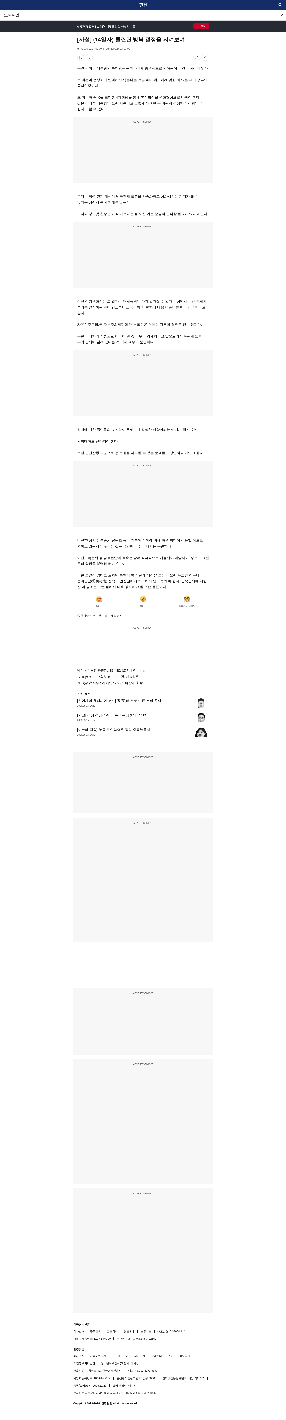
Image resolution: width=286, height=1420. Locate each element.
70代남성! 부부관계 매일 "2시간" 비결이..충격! (110, 683)
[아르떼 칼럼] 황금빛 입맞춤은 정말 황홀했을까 (113, 730)
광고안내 (129, 1331)
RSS (170, 1355)
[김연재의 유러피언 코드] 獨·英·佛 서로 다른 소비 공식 (119, 701)
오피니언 (11, 15)
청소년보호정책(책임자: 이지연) (120, 1363)
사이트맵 (139, 1355)
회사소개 (78, 1331)
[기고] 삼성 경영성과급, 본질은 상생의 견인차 (112, 715)
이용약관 (184, 1355)
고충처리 (112, 1331)
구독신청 (95, 1331)
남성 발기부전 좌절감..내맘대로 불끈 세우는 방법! (111, 671)
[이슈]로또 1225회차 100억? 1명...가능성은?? (109, 677)
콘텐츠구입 (104, 1355)
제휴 (92, 1355)
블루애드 (146, 1331)
